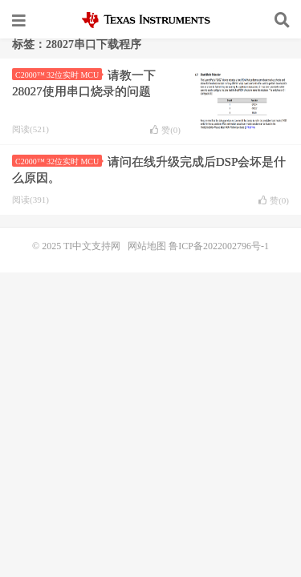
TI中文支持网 (150, 20)
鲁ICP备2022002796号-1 (219, 246)
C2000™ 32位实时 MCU (58, 75)
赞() (165, 130)
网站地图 (147, 246)
